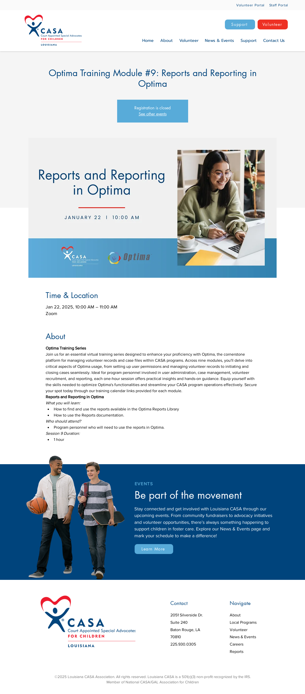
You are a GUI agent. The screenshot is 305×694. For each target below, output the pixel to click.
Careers (236, 644)
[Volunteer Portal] (246, 5)
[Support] (240, 24)
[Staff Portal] (277, 5)
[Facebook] (173, 657)
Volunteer (238, 630)
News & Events (243, 637)
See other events (153, 114)
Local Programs (243, 622)
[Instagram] (182, 657)
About (235, 615)
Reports (236, 651)
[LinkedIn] (191, 657)
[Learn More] (154, 549)
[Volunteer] (273, 24)
